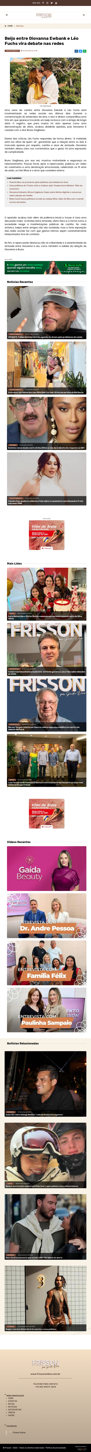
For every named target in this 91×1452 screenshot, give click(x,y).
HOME (10, 26)
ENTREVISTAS (14, 1410)
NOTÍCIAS (12, 1407)
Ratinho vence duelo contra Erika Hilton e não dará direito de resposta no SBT (46, 448)
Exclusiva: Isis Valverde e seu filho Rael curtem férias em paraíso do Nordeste (45, 392)
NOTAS (11, 1404)
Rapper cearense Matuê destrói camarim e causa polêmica (31, 1329)
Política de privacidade (56, 1448)
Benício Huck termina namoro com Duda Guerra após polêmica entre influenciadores (42, 1186)
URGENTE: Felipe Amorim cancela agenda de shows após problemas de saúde (45, 337)
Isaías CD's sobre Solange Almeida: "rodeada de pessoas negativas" (34, 1115)
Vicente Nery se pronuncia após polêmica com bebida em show (38, 182)
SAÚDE (11, 1415)
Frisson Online (19, 1432)
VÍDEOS (11, 1412)
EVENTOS (12, 1401)
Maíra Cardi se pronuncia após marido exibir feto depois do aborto (34, 1258)
